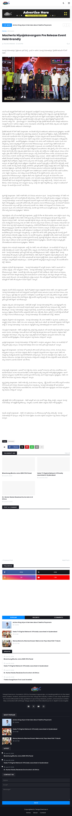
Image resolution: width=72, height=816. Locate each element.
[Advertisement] (36, 597)
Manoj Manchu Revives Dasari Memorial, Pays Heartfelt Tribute (36, 641)
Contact (43, 813)
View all (67, 453)
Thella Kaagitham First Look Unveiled (18, 680)
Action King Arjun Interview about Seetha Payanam (32, 25)
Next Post (65, 560)
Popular (13, 617)
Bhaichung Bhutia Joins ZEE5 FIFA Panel (17, 473)
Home (4, 31)
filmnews (11, 31)
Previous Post (8, 560)
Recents (36, 617)
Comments (58, 617)
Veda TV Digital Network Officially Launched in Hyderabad (50, 474)
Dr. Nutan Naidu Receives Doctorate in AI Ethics (17, 498)
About (35, 813)
